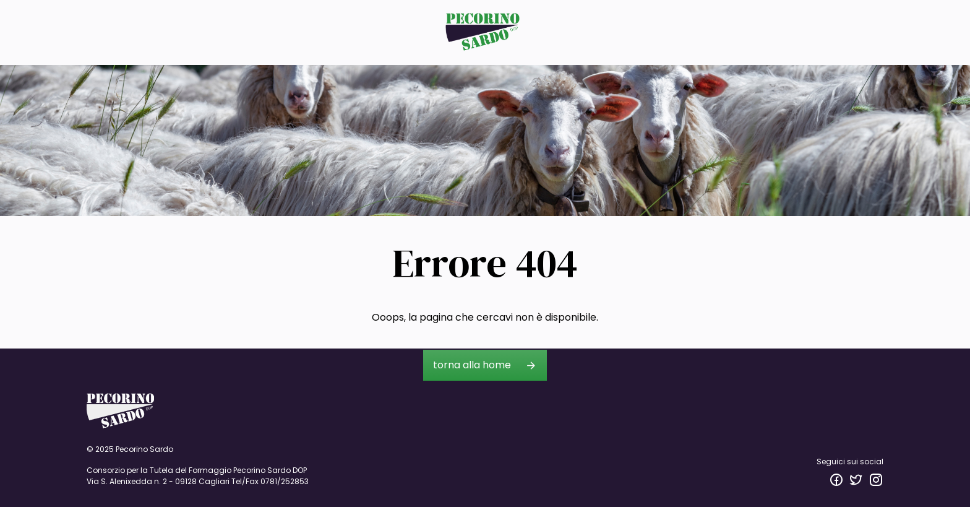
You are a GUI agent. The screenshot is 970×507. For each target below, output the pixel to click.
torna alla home (472, 365)
